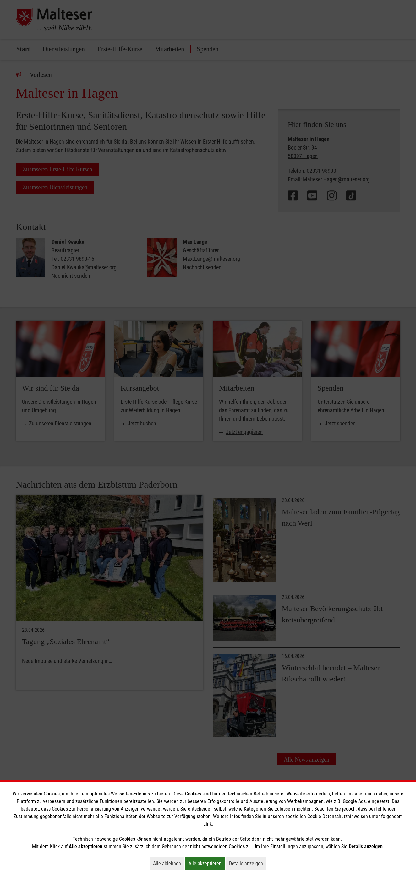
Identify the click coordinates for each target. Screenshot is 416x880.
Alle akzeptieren (207, 863)
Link (207, 824)
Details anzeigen (247, 863)
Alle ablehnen (168, 863)
